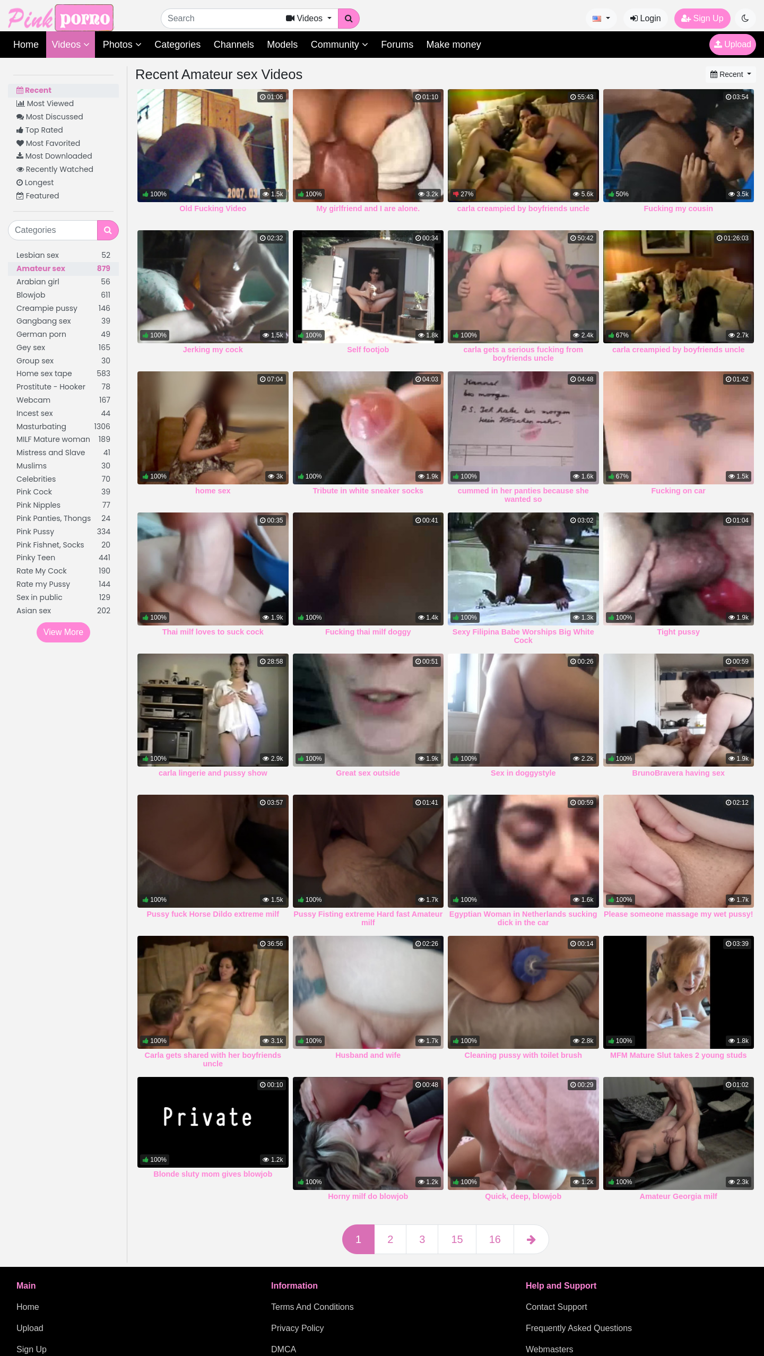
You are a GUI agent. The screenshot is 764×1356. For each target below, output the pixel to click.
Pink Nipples (63, 505)
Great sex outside (368, 773)
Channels (234, 44)
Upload (732, 44)
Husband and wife (368, 1055)
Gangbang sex (63, 321)
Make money (454, 44)
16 (495, 1239)
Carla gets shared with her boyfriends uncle (213, 1059)
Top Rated (39, 130)
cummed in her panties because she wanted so (523, 494)
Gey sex (63, 347)
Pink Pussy (63, 531)
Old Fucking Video (212, 208)
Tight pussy (678, 632)
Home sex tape (63, 373)
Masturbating (63, 426)
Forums (397, 44)
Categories (177, 44)
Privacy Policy (297, 1328)
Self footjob (368, 349)
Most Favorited (48, 143)
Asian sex (63, 610)
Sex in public (63, 597)
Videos (70, 44)
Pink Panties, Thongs (63, 518)
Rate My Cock (63, 571)
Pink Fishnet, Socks (63, 545)
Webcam (63, 400)
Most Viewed (45, 103)
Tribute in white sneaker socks (367, 490)
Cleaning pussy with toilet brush (523, 1055)
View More (63, 632)
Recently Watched (54, 169)
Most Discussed (49, 116)
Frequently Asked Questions (579, 1328)
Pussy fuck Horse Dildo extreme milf (212, 914)
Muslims (63, 466)
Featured (37, 195)
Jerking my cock (213, 349)
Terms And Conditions (312, 1306)
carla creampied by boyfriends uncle (523, 208)
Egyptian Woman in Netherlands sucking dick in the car (523, 918)
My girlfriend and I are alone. (368, 208)
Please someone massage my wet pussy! (678, 914)
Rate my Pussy (63, 584)
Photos (122, 44)
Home (26, 44)
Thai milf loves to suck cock (213, 632)
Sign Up (702, 18)
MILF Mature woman (63, 439)
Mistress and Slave (63, 452)
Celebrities (63, 479)
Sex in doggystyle (523, 773)
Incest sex (63, 413)
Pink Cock (63, 492)
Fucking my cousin (678, 208)
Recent (33, 90)
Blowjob (63, 295)
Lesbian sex (63, 255)
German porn (63, 334)
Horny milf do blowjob (368, 1196)
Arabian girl (63, 282)
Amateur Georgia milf (678, 1196)
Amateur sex (63, 268)
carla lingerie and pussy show (213, 773)
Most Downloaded (54, 156)
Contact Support (556, 1306)
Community (339, 44)
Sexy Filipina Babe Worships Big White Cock (523, 636)
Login (645, 18)
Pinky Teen (63, 557)
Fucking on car (679, 490)
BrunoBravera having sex (678, 773)
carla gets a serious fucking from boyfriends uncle (523, 353)
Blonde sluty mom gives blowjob (212, 1174)
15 (457, 1239)
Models (282, 44)
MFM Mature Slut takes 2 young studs (678, 1055)
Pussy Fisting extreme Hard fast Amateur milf (367, 918)
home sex (212, 490)
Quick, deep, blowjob (523, 1196)
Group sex (63, 361)
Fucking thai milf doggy (368, 632)
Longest (35, 182)
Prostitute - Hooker (63, 387)
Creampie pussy (63, 308)
